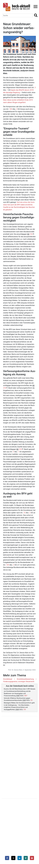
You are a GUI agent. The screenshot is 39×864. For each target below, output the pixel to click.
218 (31, 234)
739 (24, 709)
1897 (25, 696)
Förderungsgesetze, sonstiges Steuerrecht (18, 682)
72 (24, 513)
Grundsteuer (7, 679)
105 (10, 109)
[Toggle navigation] (35, 6)
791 (31, 700)
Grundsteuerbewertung (25, 679)
